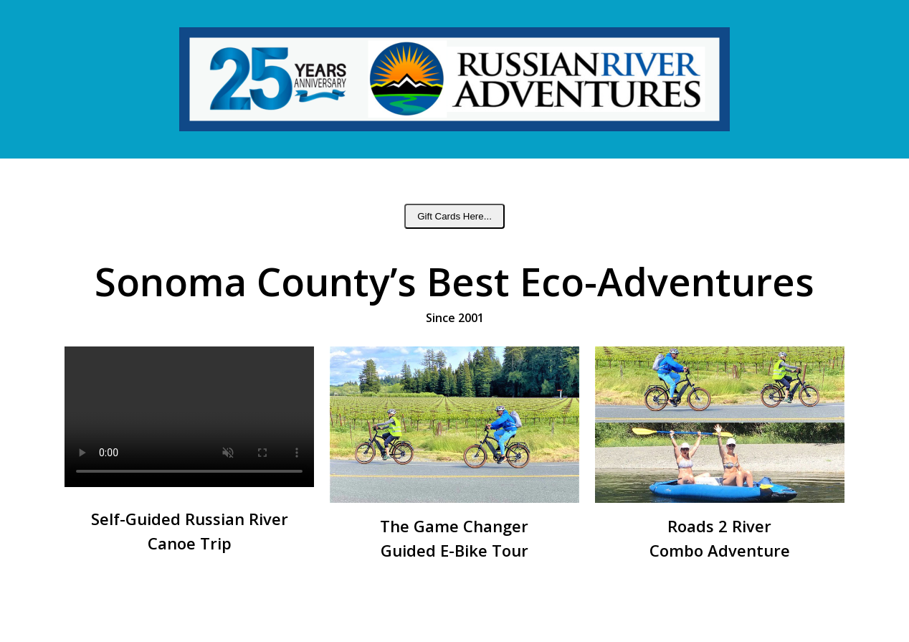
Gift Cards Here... (454, 216)
